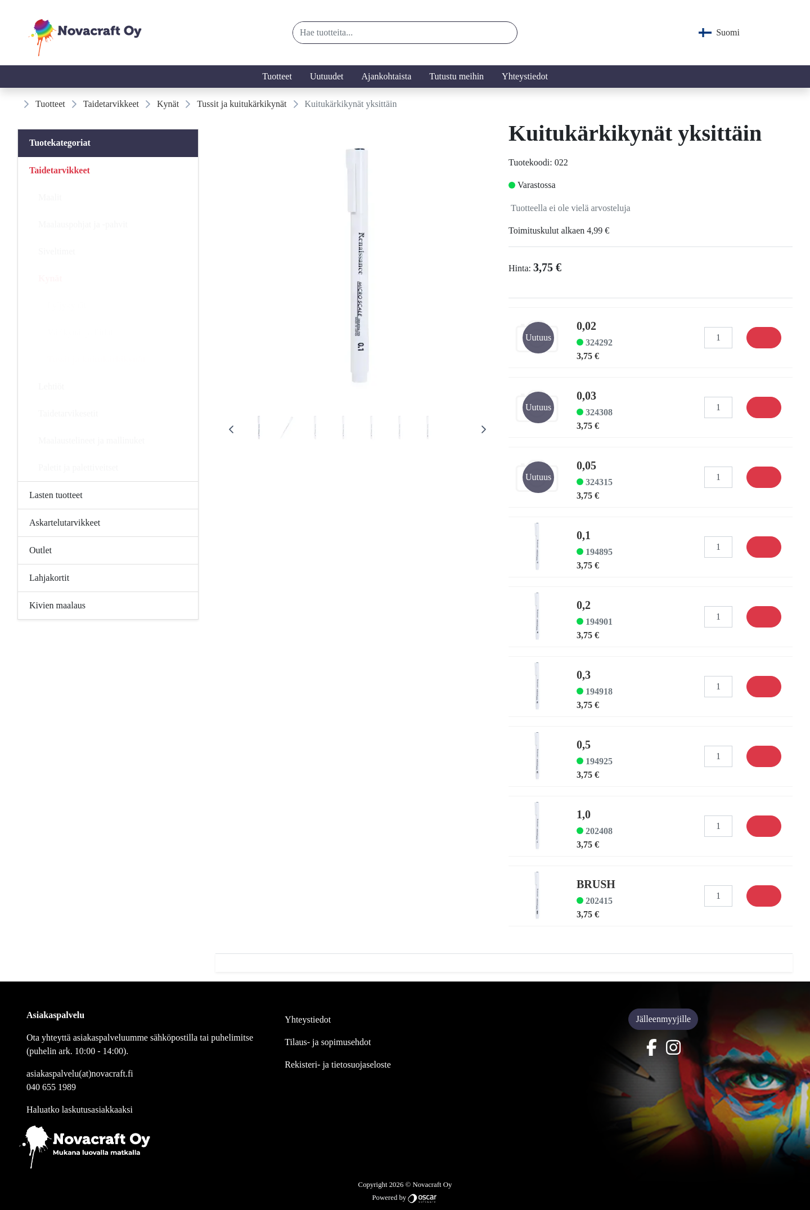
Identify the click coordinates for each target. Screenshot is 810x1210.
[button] (504, 32)
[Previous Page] (231, 429)
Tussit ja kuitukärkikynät (241, 104)
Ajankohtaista (386, 76)
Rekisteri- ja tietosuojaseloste (337, 1064)
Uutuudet (327, 76)
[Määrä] (718, 337)
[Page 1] (259, 429)
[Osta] (763, 337)
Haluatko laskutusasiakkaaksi (79, 1109)
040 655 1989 (51, 1087)
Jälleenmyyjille (663, 1019)
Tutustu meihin (456, 76)
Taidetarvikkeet (111, 104)
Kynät (168, 104)
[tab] (259, 429)
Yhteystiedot (525, 76)
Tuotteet (277, 76)
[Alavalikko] (186, 170)
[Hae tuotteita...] (392, 32)
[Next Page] (484, 429)
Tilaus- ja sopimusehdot (328, 1042)
